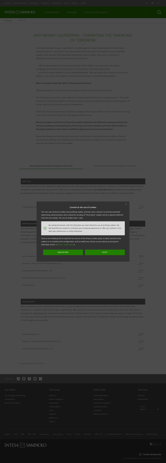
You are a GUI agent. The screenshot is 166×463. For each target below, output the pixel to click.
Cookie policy (69, 245)
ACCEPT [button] (99, 252)
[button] (126, 204)
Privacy (60, 245)
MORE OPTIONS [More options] (69, 252)
